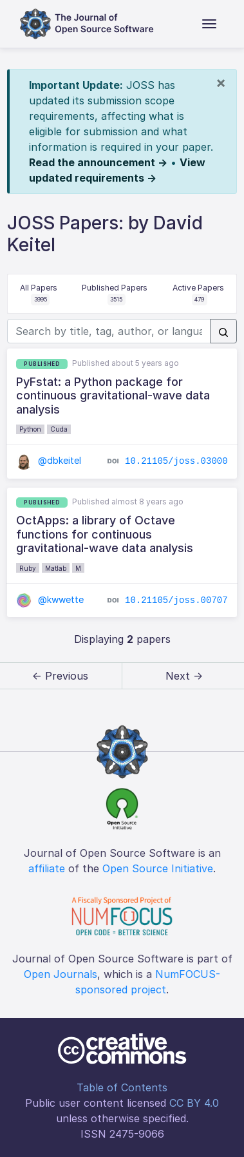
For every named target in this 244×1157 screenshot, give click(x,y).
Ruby (27, 568)
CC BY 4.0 (194, 1102)
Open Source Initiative (157, 868)
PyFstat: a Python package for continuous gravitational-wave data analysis (113, 395)
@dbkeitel (48, 460)
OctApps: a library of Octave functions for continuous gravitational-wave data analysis (104, 534)
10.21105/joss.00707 (176, 600)
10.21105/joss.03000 (176, 461)
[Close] (221, 82)
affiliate (46, 868)
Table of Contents (122, 1087)
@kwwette (50, 599)
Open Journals (60, 974)
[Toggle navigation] (209, 23)
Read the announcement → (98, 162)
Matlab (55, 568)
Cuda (59, 429)
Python (30, 429)
